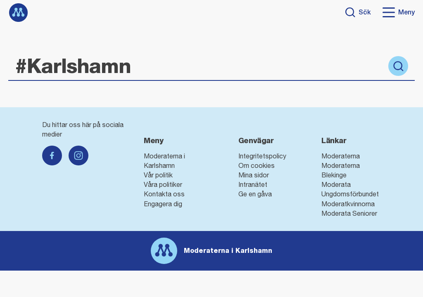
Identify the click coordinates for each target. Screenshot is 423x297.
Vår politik (158, 175)
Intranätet (252, 184)
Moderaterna (340, 156)
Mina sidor (253, 175)
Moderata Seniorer (349, 213)
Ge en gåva (255, 194)
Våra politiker (163, 184)
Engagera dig (163, 203)
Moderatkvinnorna (348, 203)
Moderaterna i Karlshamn (228, 251)
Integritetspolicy (262, 156)
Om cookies (256, 165)
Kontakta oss (164, 194)
